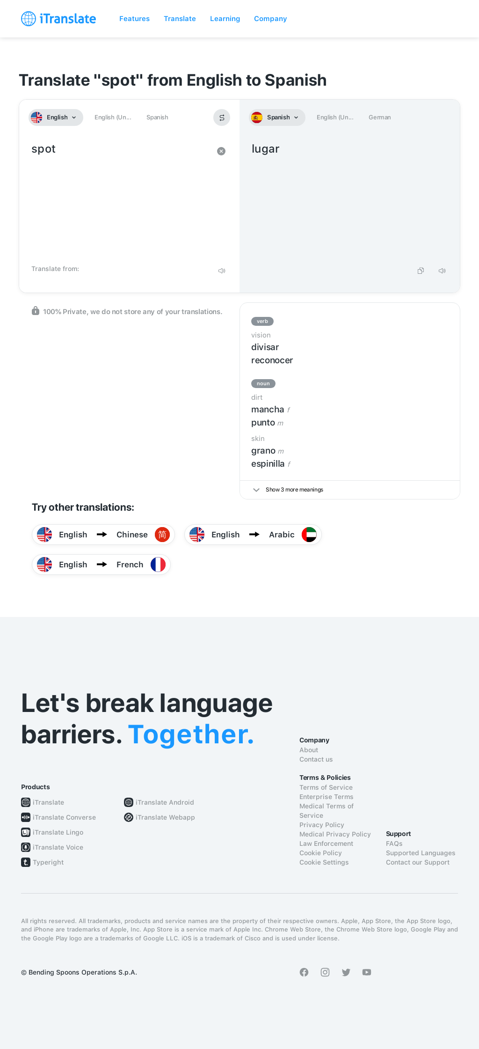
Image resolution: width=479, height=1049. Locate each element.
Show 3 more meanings (288, 489)
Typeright (48, 862)
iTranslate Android (165, 802)
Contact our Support (418, 862)
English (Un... (112, 117)
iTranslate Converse (64, 817)
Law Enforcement (326, 843)
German (380, 117)
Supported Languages (421, 853)
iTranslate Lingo (58, 832)
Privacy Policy (321, 825)
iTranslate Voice (58, 847)
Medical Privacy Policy (335, 834)
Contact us (316, 759)
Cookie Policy (320, 853)
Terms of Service (326, 787)
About (308, 750)
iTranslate (48, 802)
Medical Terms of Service (326, 810)
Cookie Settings (324, 862)
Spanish (157, 117)
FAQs (394, 843)
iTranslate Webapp (165, 817)
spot (120, 200)
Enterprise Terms (326, 796)
